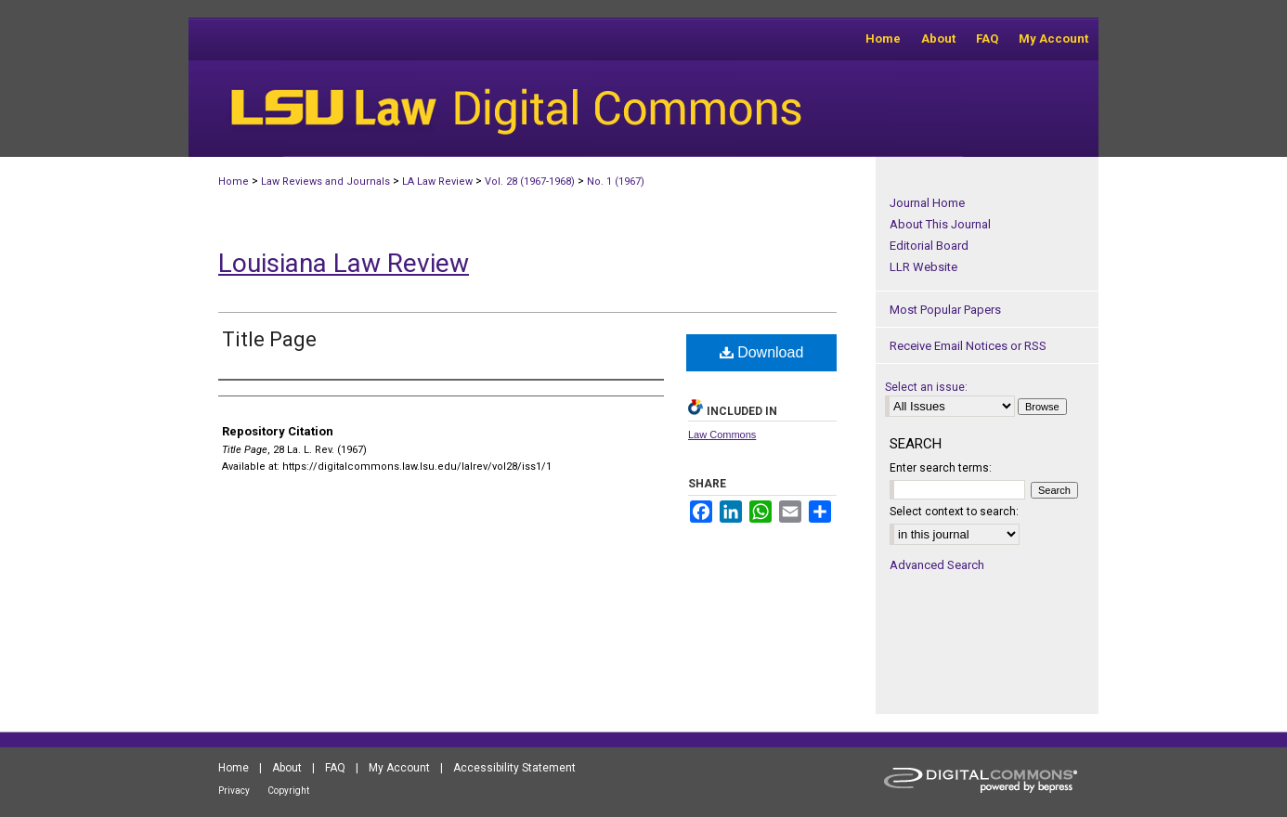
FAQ (335, 767)
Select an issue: (926, 387)
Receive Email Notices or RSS (968, 346)
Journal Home (927, 203)
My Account (399, 767)
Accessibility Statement (514, 767)
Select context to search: (954, 511)
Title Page (269, 339)
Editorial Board (929, 246)
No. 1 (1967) (615, 181)
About (287, 767)
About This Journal (940, 224)
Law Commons (722, 434)
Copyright (288, 790)
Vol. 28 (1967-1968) (530, 181)
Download (762, 352)
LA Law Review (437, 181)
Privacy (234, 790)
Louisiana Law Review (343, 263)
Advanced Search (937, 565)
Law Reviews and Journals (325, 181)
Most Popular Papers (945, 310)
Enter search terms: (941, 467)
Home (233, 181)
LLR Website (923, 267)
